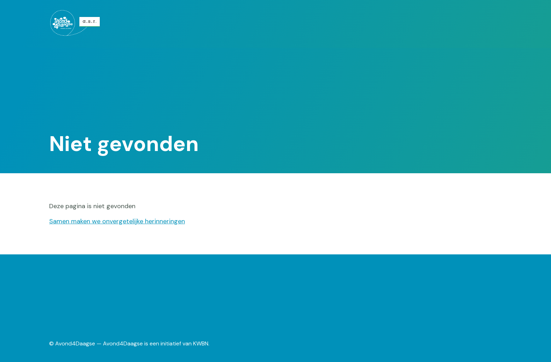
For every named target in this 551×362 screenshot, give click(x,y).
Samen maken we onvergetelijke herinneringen (117, 221)
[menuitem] (86, 23)
